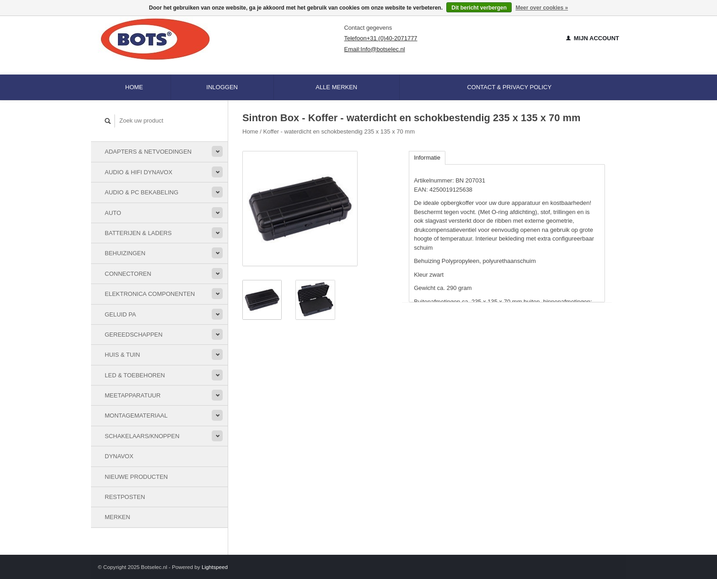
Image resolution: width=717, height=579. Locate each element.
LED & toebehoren (135, 375)
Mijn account (592, 38)
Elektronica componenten (150, 293)
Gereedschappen (133, 334)
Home (134, 87)
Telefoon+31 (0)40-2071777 (380, 38)
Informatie (427, 157)
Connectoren (128, 273)
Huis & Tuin (122, 354)
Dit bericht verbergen (479, 8)
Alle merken (336, 87)
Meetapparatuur (133, 395)
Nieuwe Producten (136, 476)
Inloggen (222, 87)
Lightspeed (215, 567)
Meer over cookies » (541, 8)
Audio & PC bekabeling (141, 192)
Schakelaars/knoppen (142, 436)
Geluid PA (120, 314)
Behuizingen (125, 253)
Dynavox (119, 456)
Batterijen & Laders (138, 233)
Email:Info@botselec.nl (374, 49)
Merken (117, 517)
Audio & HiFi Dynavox (138, 172)
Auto (113, 212)
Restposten (125, 496)
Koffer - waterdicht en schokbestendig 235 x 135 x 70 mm (339, 131)
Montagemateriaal (136, 415)
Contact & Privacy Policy (509, 87)
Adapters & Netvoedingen (148, 151)
